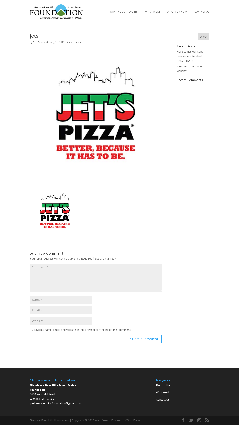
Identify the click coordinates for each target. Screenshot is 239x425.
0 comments (74, 42)
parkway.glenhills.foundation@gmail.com (55, 403)
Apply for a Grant (179, 12)
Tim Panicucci (40, 42)
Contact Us (201, 12)
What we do (163, 392)
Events (133, 12)
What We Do (117, 12)
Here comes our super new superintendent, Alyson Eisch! (191, 56)
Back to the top (165, 385)
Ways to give (152, 12)
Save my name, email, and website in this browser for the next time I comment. (82, 330)
